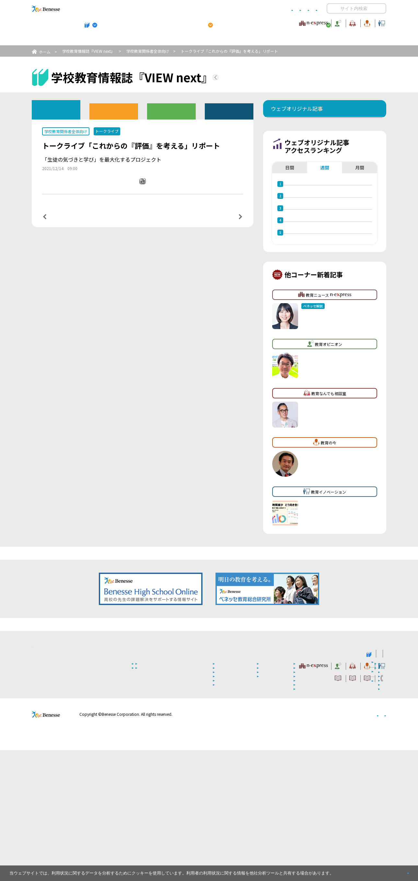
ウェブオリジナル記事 (56, 109)
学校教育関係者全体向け (147, 51)
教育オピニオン (227, 22)
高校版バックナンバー (114, 111)
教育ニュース (168, 22)
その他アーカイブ (229, 111)
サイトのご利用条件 (154, 9)
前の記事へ (61, 223)
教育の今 (322, 22)
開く (331, 8)
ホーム (45, 51)
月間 (359, 207)
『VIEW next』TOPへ (254, 78)
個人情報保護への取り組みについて (330, 845)
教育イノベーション (365, 22)
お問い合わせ (305, 9)
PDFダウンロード (147, 190)
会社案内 (378, 845)
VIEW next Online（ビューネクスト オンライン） (58, 784)
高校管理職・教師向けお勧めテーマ (205, 39)
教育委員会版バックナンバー (171, 111)
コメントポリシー (198, 9)
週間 (324, 207)
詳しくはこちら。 (350, 870)
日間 (289, 207)
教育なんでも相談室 (278, 22)
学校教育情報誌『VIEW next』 (92, 39)
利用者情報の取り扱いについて (253, 9)
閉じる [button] (397, 870)
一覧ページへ (142, 223)
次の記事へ (224, 223)
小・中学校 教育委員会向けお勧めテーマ (323, 39)
